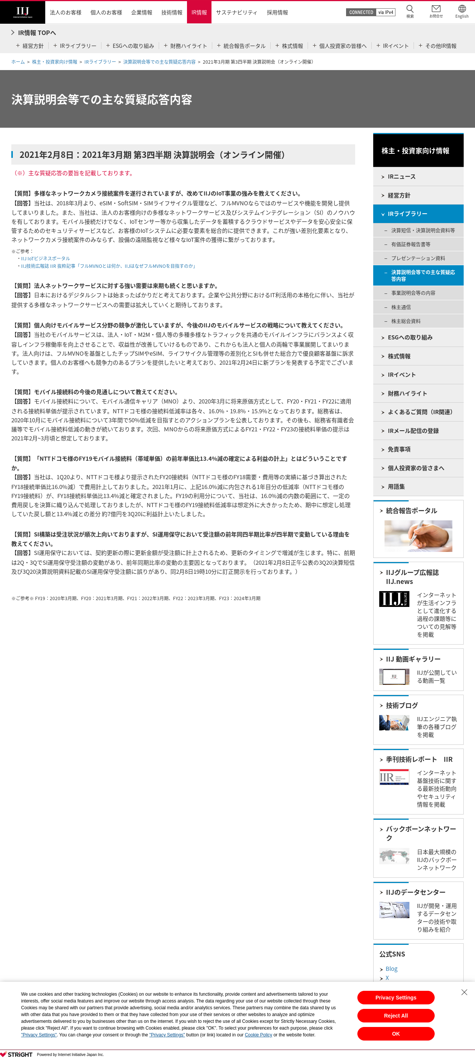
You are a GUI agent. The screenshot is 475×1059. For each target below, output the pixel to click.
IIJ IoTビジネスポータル (45, 258)
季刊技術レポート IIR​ (419, 759)
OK (396, 1034)
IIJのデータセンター (416, 892)
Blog (391, 968)
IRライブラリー (100, 61)
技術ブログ (402, 705)
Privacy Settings (396, 998)
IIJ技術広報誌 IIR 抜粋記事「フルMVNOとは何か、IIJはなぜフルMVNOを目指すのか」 (109, 266)
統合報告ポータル (411, 510)
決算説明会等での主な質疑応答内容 (159, 61)
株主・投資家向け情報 (54, 61)
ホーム (18, 61)
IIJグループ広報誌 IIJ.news (412, 576)
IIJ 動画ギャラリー (413, 659)
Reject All (396, 1016)
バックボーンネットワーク (421, 833)
